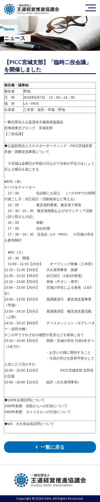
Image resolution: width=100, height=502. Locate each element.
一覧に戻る (53, 447)
